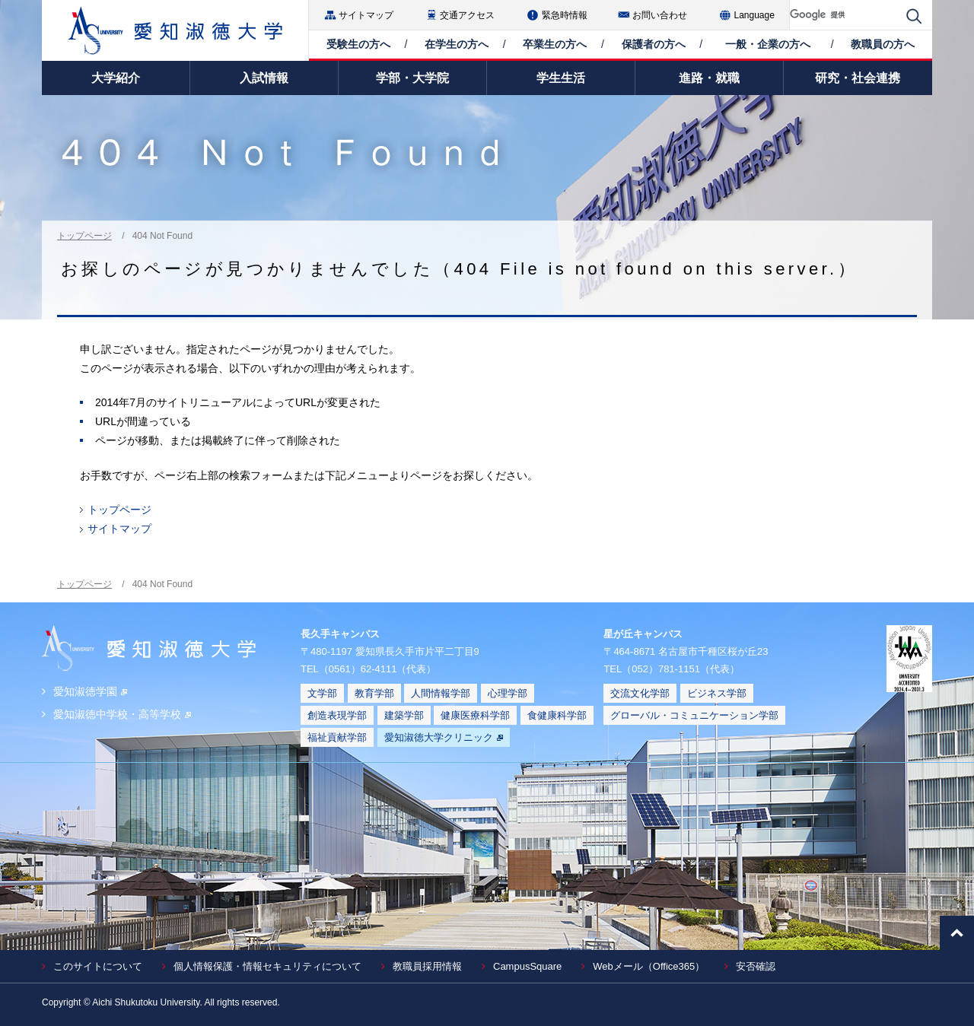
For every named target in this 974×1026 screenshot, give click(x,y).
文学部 (322, 693)
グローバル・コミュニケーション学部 (694, 715)
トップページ (84, 235)
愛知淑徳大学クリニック (443, 737)
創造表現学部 (337, 715)
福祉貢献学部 (337, 737)
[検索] (844, 15)
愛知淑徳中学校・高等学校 (122, 714)
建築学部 (404, 715)
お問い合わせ (659, 15)
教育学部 (374, 693)
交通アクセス (467, 15)
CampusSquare (527, 966)
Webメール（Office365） (649, 966)
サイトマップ (366, 15)
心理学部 (507, 693)
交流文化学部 (640, 693)
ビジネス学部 (716, 693)
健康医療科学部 (475, 715)
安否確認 (755, 966)
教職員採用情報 (427, 966)
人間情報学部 (440, 693)
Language (754, 15)
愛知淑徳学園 (90, 691)
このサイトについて (97, 966)
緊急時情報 (564, 15)
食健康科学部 (557, 715)
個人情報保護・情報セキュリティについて (267, 966)
